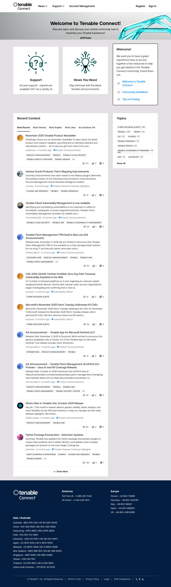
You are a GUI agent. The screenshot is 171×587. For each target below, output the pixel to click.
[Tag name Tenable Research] (69, 191)
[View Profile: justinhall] (20, 437)
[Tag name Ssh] (121, 157)
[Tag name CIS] (121, 136)
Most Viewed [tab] (39, 127)
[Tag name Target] (139, 132)
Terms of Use (74, 579)
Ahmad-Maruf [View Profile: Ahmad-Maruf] (33, 252)
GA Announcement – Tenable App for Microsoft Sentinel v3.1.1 (60, 332)
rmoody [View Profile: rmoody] (29, 186)
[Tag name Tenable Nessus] (62, 159)
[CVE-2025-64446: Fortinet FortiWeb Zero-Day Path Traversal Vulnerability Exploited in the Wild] (65, 284)
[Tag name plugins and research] (37, 191)
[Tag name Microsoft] (136, 157)
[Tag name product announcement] (38, 155)
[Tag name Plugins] (62, 454)
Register (140, 6)
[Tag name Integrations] (33, 352)
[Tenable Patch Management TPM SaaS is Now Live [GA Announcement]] (65, 245)
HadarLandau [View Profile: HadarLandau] (32, 417)
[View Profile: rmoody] (20, 174)
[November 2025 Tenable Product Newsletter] (65, 143)
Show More (60, 471)
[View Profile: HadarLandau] (20, 405)
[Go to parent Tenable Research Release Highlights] (69, 186)
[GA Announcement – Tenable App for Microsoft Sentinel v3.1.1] (65, 340)
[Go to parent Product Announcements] (66, 150)
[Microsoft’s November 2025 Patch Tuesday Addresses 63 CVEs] (65, 312)
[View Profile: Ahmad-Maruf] (20, 237)
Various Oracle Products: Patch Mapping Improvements (57, 171)
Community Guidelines (135, 92)
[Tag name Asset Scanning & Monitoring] (41, 454)
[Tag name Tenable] (56, 155)
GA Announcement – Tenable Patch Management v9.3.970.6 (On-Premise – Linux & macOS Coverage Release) (63, 366)
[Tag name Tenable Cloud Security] (74, 155)
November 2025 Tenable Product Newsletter (51, 135)
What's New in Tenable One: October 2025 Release (54, 403)
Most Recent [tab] (23, 127)
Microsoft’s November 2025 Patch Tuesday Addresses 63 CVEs (61, 304)
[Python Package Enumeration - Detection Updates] (65, 442)
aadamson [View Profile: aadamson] (31, 150)
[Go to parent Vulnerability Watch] (61, 291)
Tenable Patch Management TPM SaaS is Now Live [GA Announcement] (57, 236)
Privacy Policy (93, 579)
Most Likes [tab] (70, 127)
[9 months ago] (42, 291)
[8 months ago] (44, 150)
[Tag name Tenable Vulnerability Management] (84, 222)
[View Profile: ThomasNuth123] (20, 205)
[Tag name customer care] (34, 257)
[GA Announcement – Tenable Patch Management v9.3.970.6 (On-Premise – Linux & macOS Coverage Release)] (65, 375)
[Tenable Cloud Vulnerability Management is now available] (65, 210)
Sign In (152, 6)
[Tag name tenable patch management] (40, 261)
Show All (121, 163)
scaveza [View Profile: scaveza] (30, 291)
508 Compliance (122, 579)
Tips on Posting (131, 99)
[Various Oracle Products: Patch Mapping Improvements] (65, 179)
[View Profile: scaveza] (20, 276)
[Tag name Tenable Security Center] (68, 391)
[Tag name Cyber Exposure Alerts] (38, 296)
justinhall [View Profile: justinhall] (30, 449)
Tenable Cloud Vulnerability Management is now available (58, 203)
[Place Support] (36, 80)
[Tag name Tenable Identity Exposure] (39, 159)
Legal (107, 579)
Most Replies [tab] (55, 127)
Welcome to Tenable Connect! (133, 83)
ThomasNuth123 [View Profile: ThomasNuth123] (33, 217)
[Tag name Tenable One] (58, 222)
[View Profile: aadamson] (20, 138)
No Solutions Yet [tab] (87, 127)
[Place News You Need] (85, 80)
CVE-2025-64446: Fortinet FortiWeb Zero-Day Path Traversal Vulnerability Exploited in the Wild (60, 276)
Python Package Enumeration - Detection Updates (54, 434)
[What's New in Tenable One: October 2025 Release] (65, 410)
